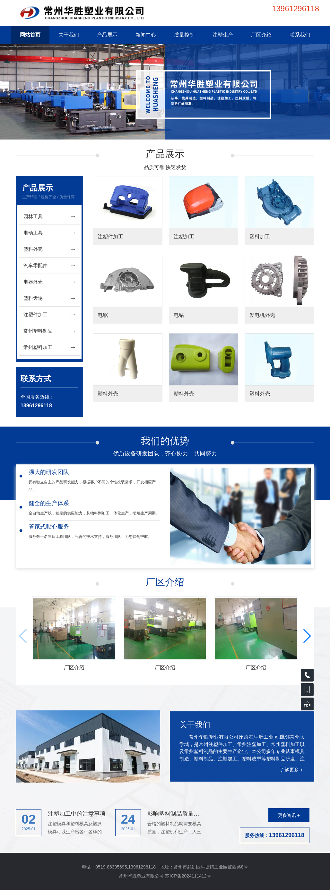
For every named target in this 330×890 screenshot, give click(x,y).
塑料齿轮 (49, 298)
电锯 (103, 315)
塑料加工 (259, 236)
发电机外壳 (262, 315)
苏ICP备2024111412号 (188, 875)
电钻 (179, 315)
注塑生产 (223, 35)
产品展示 (107, 35)
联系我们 (300, 35)
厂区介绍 (261, 35)
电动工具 (49, 233)
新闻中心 (145, 35)
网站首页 (30, 35)
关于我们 (68, 35)
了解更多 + (291, 769)
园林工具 (49, 216)
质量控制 (184, 35)
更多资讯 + (289, 815)
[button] (165, 130)
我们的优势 (165, 441)
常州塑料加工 (49, 347)
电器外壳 (49, 282)
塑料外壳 (49, 249)
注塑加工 (184, 236)
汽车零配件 (49, 265)
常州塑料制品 (49, 331)
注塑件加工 (49, 314)
